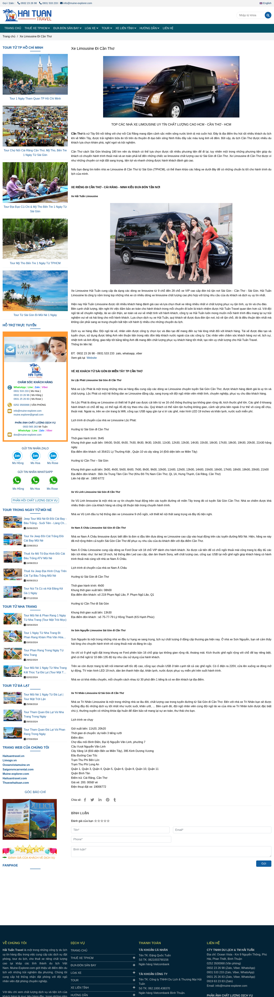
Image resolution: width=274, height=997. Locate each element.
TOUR (107, 28)
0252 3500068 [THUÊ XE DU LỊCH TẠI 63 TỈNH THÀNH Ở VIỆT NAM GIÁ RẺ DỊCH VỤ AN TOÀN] (21, 404)
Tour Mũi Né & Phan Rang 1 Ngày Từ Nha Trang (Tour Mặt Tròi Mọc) (45, 617)
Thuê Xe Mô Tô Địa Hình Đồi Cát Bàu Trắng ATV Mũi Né (44, 556)
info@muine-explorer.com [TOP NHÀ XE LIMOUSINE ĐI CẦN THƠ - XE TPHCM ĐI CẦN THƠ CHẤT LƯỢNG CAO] (76, 3)
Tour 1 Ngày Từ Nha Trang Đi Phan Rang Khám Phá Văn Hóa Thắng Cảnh (43, 635)
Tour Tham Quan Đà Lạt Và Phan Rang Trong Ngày (44, 732)
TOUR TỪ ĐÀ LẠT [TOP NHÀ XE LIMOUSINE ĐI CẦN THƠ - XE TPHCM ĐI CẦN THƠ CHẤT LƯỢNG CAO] (16, 685)
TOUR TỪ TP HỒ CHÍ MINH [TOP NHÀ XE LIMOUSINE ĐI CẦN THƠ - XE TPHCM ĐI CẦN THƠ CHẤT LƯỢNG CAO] (23, 47)
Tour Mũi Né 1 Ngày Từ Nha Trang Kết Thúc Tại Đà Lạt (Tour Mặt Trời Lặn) (45, 670)
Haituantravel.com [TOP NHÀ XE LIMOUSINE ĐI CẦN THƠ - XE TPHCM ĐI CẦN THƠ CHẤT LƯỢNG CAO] (15, 778)
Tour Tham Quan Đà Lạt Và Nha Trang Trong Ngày (44, 714)
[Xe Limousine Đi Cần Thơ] (27, 15)
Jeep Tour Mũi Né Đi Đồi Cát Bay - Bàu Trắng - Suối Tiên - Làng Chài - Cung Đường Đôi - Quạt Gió (45, 521)
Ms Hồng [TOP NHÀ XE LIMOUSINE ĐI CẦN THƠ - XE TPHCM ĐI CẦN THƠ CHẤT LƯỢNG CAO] (18, 463)
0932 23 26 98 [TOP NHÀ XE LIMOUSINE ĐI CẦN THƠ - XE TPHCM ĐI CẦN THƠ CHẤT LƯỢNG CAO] (27, 3)
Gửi (263, 863)
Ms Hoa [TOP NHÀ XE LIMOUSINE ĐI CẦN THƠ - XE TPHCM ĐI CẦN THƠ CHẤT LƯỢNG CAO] (35, 463)
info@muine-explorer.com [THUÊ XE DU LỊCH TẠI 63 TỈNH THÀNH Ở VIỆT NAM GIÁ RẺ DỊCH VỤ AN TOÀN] (28, 410)
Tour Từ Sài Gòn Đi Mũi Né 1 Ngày (35, 315)
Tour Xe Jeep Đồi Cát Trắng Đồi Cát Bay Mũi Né (44, 538)
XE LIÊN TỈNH (126, 28)
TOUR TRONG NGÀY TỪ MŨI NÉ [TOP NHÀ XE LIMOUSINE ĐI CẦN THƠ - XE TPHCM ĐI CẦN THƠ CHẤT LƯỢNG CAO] (27, 510)
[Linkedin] (100, 800)
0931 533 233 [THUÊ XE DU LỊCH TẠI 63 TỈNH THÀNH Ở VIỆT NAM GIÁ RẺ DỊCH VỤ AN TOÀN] (21, 391)
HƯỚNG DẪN (149, 28)
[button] (266, 3)
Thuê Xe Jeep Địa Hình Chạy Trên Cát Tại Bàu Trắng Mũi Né (45, 573)
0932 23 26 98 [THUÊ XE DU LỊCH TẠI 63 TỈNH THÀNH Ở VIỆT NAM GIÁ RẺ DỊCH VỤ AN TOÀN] (21, 395)
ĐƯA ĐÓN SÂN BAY (67, 28)
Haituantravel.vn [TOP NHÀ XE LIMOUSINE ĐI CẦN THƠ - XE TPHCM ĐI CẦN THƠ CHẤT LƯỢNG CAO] (13, 756)
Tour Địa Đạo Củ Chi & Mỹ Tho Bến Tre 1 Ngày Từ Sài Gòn (35, 209)
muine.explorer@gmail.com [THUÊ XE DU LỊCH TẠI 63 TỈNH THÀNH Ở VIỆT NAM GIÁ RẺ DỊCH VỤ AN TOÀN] (29, 414)
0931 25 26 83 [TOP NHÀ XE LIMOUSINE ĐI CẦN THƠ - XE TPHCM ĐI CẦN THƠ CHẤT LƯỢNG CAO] (21, 399)
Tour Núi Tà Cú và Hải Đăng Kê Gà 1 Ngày (43, 591)
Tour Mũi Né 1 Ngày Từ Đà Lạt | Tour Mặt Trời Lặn (43, 697)
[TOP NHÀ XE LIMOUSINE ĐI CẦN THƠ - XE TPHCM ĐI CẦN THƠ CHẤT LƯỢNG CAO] (85, 800)
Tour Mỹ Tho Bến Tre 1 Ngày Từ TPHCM (35, 263)
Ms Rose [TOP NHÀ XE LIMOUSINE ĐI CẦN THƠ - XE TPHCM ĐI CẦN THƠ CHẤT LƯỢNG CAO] (52, 463)
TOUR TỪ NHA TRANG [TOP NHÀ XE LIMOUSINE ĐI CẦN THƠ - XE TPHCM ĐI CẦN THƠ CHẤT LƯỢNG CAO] (20, 606)
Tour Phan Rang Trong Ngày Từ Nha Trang (44, 652)
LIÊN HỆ (168, 28)
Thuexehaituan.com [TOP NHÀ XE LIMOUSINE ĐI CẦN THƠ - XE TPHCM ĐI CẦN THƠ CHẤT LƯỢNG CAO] (16, 782)
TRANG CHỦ (12, 28)
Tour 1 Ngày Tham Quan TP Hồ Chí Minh (35, 98)
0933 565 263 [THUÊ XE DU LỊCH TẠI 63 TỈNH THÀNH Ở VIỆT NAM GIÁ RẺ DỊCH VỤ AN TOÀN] (30, 426)
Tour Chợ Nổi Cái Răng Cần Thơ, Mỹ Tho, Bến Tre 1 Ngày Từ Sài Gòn (35, 152)
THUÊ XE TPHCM (37, 28)
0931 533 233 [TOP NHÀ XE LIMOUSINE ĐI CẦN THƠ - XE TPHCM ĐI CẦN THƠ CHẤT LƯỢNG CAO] (48, 3)
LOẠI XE (91, 28)
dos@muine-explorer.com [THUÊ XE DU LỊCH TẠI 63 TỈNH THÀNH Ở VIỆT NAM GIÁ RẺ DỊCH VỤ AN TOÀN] (28, 434)
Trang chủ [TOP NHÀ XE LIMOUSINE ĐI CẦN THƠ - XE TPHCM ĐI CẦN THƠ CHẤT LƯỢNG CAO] (9, 36)
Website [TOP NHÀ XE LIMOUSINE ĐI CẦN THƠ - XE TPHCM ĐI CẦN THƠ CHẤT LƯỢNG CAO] (92, 357)
